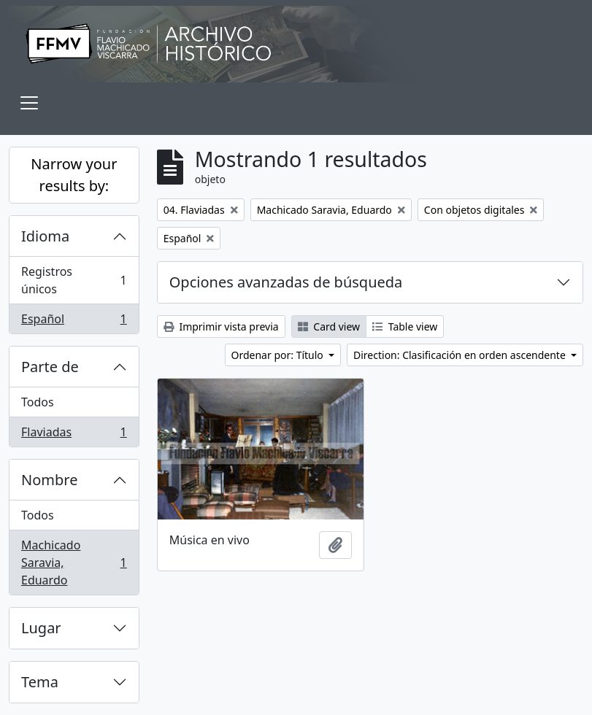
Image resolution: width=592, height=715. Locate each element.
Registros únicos (73, 280)
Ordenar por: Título (278, 355)
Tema (39, 682)
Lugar (41, 628)
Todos (37, 402)
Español (73, 321)
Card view (329, 326)
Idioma (45, 236)
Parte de (50, 366)
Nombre (49, 480)
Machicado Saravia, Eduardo (73, 562)
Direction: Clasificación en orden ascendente (460, 355)
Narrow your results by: (74, 175)
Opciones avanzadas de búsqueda (286, 282)
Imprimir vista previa (221, 326)
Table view (404, 326)
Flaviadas (73, 435)
